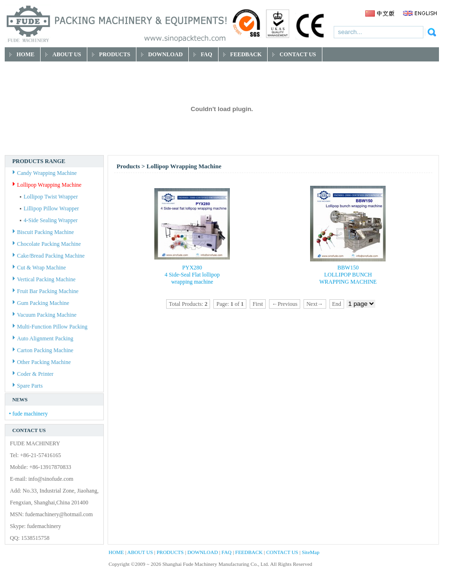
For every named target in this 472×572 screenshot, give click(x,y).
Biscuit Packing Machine (43, 232)
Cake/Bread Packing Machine (48, 255)
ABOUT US (140, 552)
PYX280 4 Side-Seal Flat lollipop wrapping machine (192, 274)
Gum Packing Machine (41, 303)
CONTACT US (282, 552)
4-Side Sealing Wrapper (49, 220)
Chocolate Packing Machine (47, 244)
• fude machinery (28, 413)
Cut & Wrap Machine (39, 267)
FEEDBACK (248, 552)
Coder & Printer (33, 374)
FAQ (226, 552)
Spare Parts (27, 385)
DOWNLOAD (202, 552)
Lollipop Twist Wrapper (49, 196)
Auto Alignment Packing (43, 338)
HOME (116, 552)
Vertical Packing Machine (44, 279)
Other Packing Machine (42, 362)
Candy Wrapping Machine (45, 173)
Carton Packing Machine (43, 350)
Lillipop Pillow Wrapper (49, 208)
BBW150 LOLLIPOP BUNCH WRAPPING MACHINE (348, 274)
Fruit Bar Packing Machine (45, 291)
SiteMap (310, 552)
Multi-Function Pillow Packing (50, 326)
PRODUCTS (170, 552)
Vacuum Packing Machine (44, 315)
